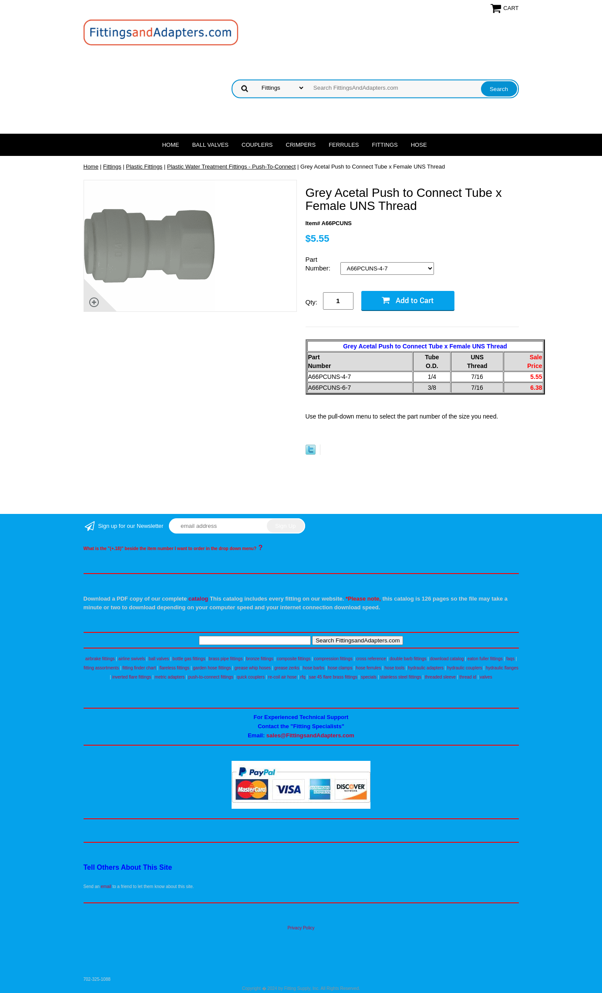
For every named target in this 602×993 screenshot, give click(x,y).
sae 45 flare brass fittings (333, 677)
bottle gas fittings (188, 658)
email (106, 886)
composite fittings (293, 658)
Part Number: (319, 264)
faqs (510, 658)
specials (369, 677)
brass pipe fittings (226, 658)
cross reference (371, 658)
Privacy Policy (300, 927)
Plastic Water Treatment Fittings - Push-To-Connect (231, 166)
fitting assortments (101, 667)
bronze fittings (259, 658)
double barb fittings (408, 658)
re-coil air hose (282, 677)
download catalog (447, 658)
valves (486, 677)
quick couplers (251, 677)
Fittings (385, 145)
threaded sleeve (440, 677)
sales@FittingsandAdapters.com (310, 735)
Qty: (312, 302)
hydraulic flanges (502, 667)
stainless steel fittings (400, 677)
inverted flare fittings (131, 677)
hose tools (395, 667)
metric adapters (170, 677)
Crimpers (301, 145)
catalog (198, 598)
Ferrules (344, 145)
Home (170, 145)
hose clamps (340, 667)
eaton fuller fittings (485, 658)
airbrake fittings (100, 658)
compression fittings (333, 658)
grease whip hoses (253, 667)
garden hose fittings (212, 667)
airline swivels (131, 658)
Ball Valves (210, 145)
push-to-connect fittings (210, 677)
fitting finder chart (139, 667)
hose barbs (313, 667)
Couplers (257, 145)
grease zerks (286, 667)
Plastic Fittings (144, 166)
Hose (419, 145)
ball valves (159, 658)
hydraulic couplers (464, 667)
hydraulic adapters (426, 667)
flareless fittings (174, 667)
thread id (467, 677)
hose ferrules (368, 667)
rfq (303, 677)
